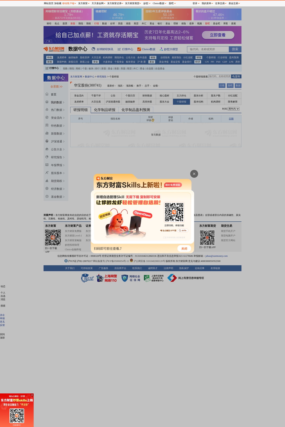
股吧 (171, 3)
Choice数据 (158, 3)
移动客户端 (68, 3)
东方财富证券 (114, 3)
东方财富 (83, 3)
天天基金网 (98, 3)
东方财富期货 (132, 3)
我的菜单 (206, 3)
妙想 (145, 3)
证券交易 (220, 3)
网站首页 (48, 3)
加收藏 (57, 3)
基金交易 (233, 3)
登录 (195, 3)
